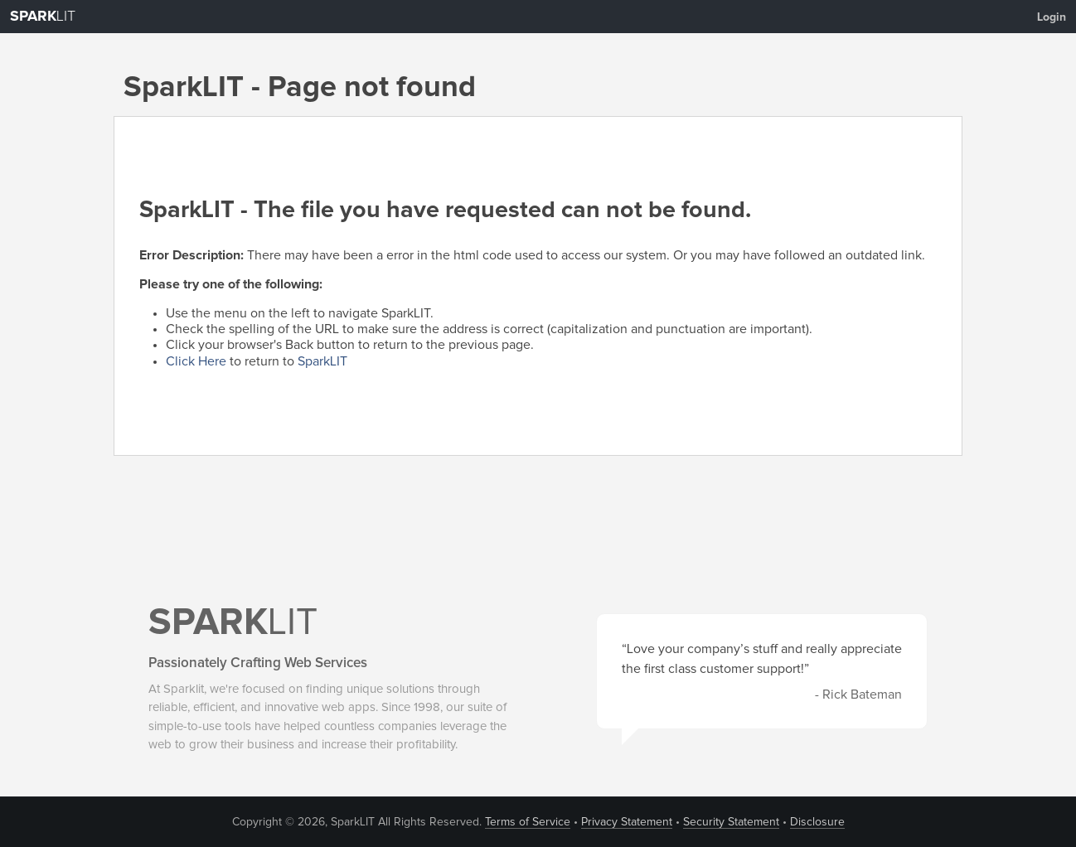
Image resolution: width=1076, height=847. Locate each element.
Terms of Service (527, 822)
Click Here (196, 361)
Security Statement (731, 822)
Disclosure (817, 822)
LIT (42, 16)
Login (1051, 17)
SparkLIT (322, 361)
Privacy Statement (626, 822)
